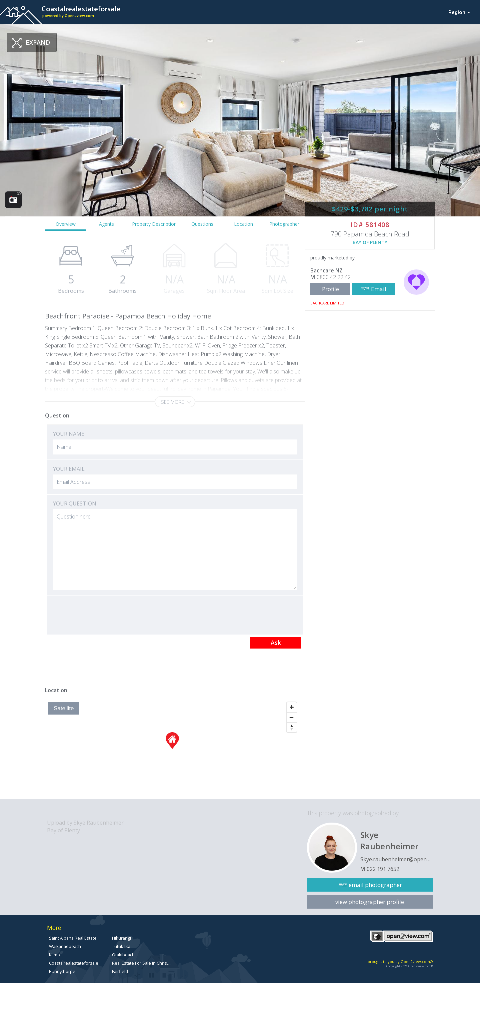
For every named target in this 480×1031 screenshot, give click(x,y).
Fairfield (120, 971)
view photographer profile (369, 902)
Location (243, 224)
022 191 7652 (383, 869)
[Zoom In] (292, 707)
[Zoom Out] (292, 717)
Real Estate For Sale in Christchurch (147, 963)
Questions (202, 224)
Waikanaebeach (65, 946)
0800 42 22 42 (334, 277)
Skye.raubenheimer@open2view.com (396, 859)
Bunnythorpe (62, 971)
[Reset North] (292, 727)
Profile (330, 289)
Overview (66, 224)
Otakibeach (123, 955)
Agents (106, 224)
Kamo (54, 955)
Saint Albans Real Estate (73, 938)
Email (378, 289)
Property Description (154, 224)
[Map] (172, 749)
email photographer (375, 885)
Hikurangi (121, 938)
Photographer (284, 224)
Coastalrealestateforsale (73, 963)
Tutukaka (121, 946)
